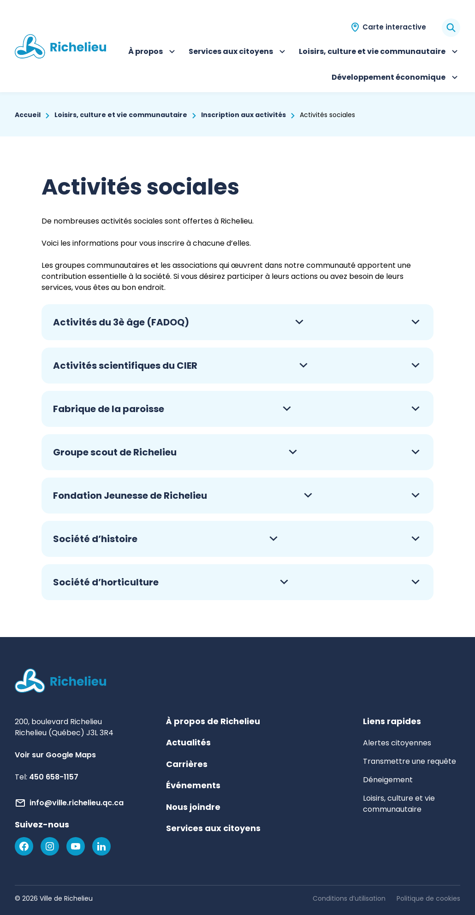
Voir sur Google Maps (55, 755)
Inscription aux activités (243, 114)
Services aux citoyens (238, 52)
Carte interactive (394, 27)
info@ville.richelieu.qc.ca (77, 802)
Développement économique (396, 78)
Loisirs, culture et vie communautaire (379, 52)
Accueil (28, 114)
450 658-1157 (53, 777)
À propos (153, 52)
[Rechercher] (451, 27)
